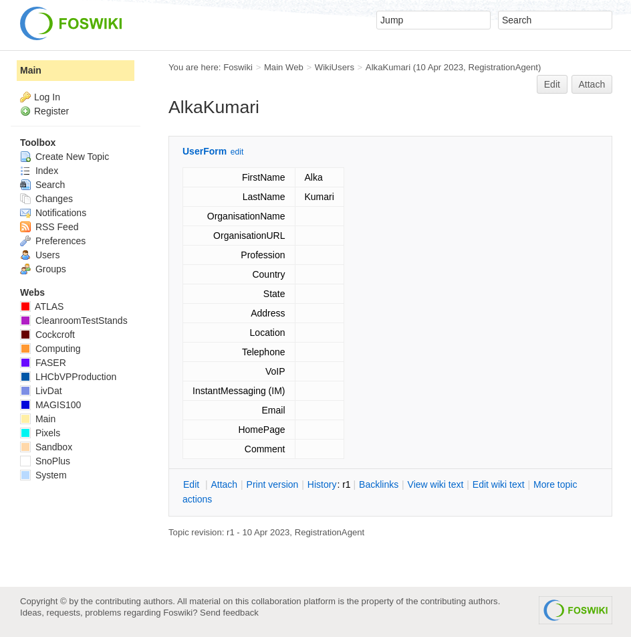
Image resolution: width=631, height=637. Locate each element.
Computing (50, 348)
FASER (43, 362)
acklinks (378, 484)
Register (51, 111)
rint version (273, 484)
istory (322, 484)
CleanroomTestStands (74, 320)
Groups (43, 269)
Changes (46, 198)
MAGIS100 (50, 404)
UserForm (204, 151)
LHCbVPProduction (68, 376)
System (43, 475)
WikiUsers (334, 67)
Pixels (40, 433)
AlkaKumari (388, 67)
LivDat (41, 390)
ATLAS (42, 306)
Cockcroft (47, 334)
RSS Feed (49, 226)
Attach (592, 84)
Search (42, 184)
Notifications (53, 212)
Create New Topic (64, 156)
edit (237, 152)
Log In (47, 97)
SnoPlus (45, 461)
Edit (552, 84)
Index (39, 170)
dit (192, 484)
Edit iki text (499, 484)
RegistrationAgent (503, 67)
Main (30, 70)
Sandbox (46, 447)
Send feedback (229, 613)
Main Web (283, 67)
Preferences (53, 241)
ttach (224, 484)
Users (39, 255)
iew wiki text (436, 484)
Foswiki (238, 67)
